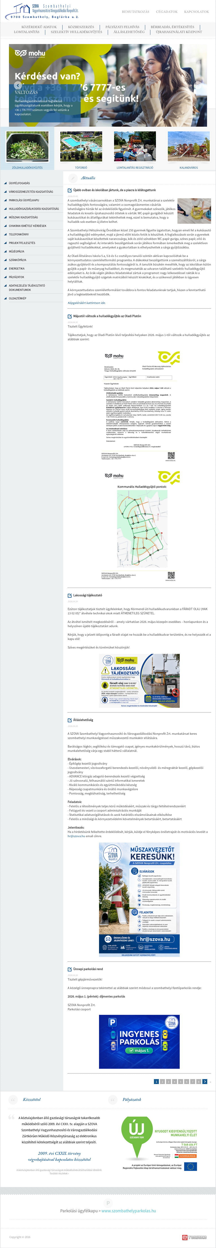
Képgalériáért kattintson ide (86, 303)
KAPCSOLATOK (196, 12)
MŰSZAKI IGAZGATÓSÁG (23, 217)
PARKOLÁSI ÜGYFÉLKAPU (24, 200)
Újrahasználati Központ (179, 32)
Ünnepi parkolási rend (88, 969)
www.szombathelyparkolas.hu (129, 1210)
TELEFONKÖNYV (19, 234)
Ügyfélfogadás (19, 183)
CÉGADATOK (166, 12)
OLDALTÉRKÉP (17, 298)
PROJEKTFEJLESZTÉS (22, 243)
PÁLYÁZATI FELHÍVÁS (122, 27)
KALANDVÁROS (189, 168)
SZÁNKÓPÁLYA (17, 260)
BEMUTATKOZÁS (135, 12)
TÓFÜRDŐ (81, 168)
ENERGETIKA (16, 268)
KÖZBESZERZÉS (81, 27)
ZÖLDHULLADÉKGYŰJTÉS (27, 168)
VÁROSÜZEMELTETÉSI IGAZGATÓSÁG (31, 192)
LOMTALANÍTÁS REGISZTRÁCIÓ (135, 168)
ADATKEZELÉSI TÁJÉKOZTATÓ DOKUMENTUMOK (27, 288)
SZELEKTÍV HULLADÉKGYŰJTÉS (76, 32)
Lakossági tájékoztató (87, 595)
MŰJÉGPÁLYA (16, 251)
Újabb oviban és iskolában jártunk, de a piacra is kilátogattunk (114, 190)
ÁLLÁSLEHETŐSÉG (129, 32)
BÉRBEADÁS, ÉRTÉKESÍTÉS (172, 27)
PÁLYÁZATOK (16, 277)
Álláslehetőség (83, 720)
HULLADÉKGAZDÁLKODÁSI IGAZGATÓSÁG (34, 209)
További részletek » (59, 1173)
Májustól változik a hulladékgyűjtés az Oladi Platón (107, 316)
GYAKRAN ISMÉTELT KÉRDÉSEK (27, 226)
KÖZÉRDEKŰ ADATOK (39, 27)
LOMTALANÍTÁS (26, 32)
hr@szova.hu (76, 836)
